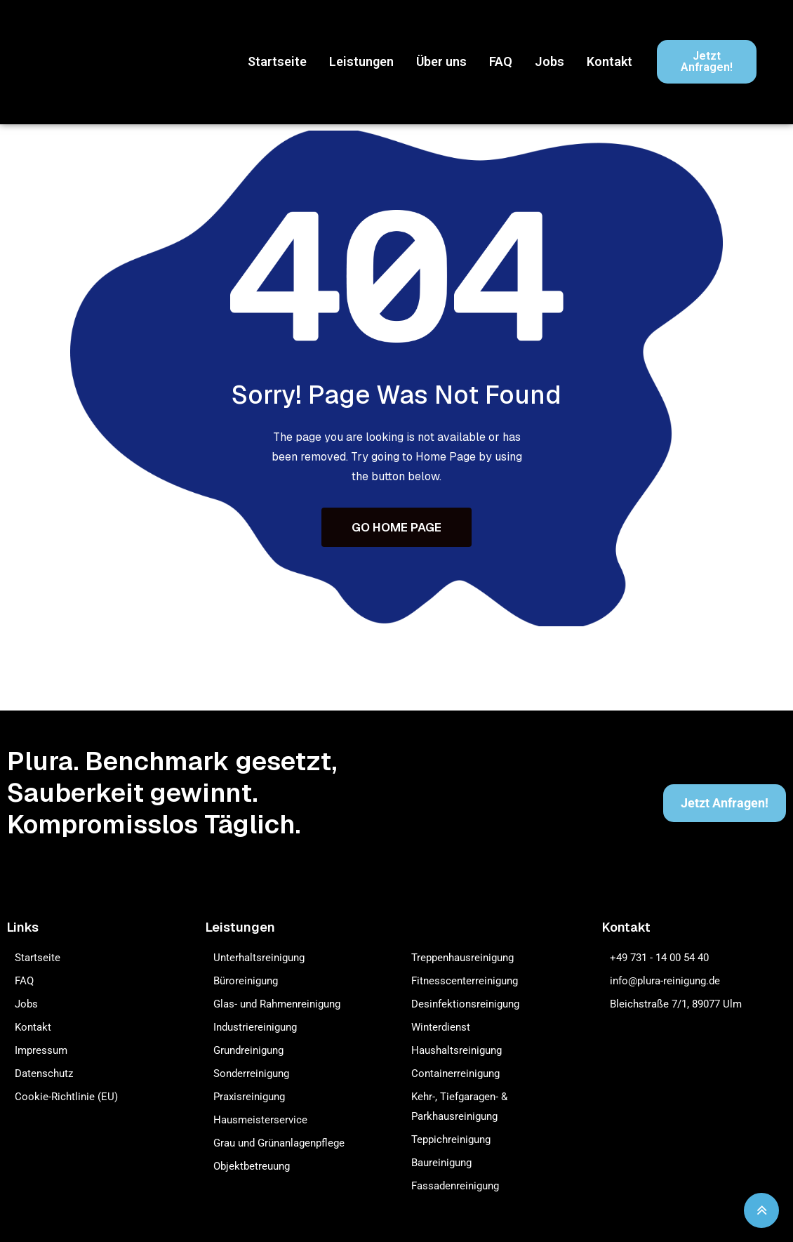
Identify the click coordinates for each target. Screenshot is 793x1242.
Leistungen (361, 61)
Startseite (277, 61)
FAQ (500, 61)
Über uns (441, 61)
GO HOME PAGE (396, 528)
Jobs (549, 61)
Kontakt (609, 61)
